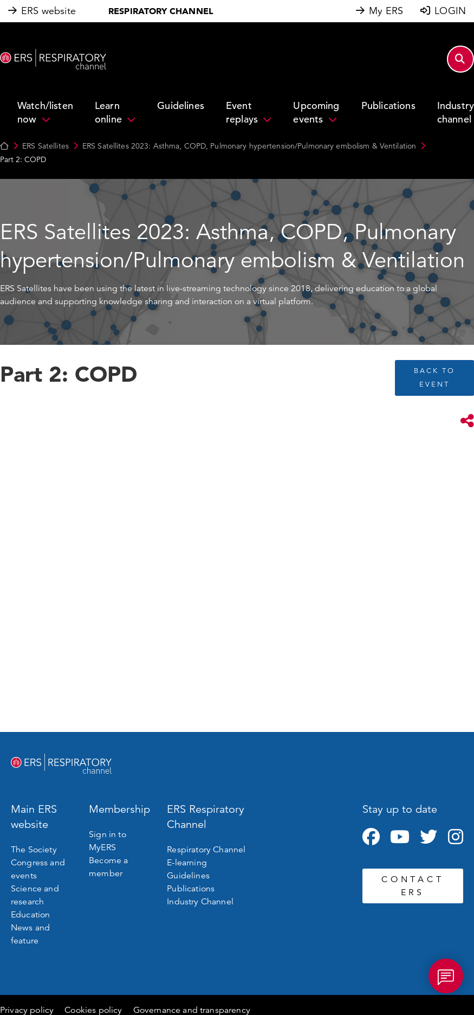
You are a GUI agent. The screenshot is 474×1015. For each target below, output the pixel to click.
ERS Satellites (45, 146)
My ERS (386, 11)
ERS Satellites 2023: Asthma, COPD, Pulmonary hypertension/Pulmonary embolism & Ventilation (249, 146)
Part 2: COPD (23, 159)
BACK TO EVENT (434, 378)
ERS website (48, 11)
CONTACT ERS (412, 886)
